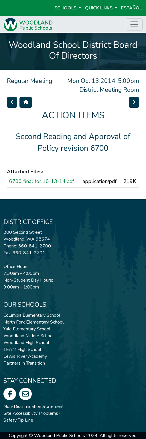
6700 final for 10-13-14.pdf (41, 181)
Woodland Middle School (28, 336)
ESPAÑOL (131, 8)
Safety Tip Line (18, 420)
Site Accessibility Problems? (31, 413)
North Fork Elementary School (33, 322)
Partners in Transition (24, 363)
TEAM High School (22, 349)
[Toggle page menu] (134, 24)
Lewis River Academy (25, 356)
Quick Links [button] (99, 8)
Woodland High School (26, 343)
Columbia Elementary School (31, 315)
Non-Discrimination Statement (33, 406)
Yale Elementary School (26, 329)
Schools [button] (66, 8)
